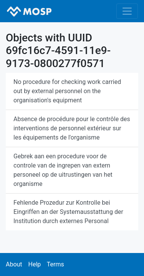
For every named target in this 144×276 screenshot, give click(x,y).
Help (34, 264)
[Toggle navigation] (127, 11)
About (14, 264)
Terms (55, 264)
